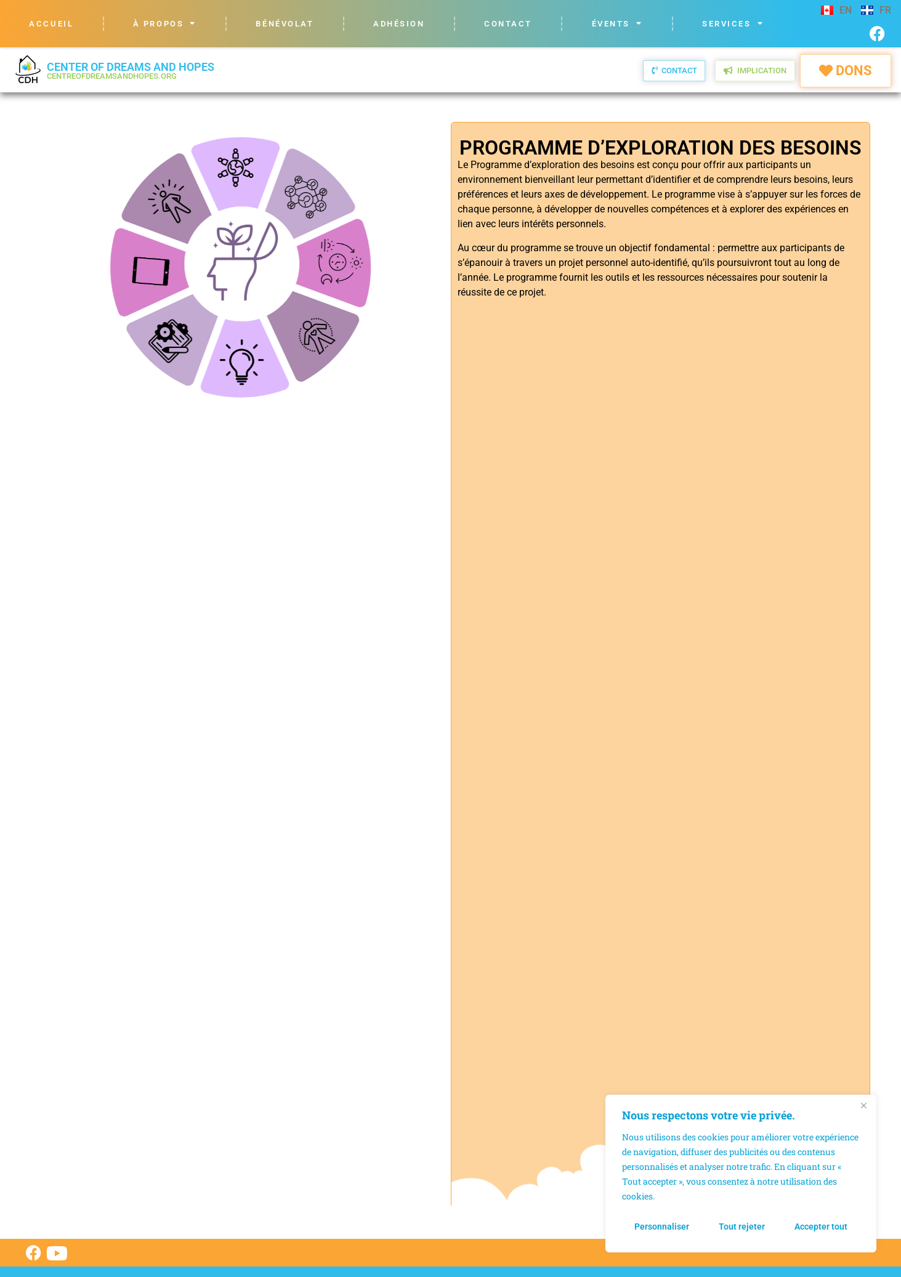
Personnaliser (661, 1226)
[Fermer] (863, 1105)
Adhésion (398, 23)
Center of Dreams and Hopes (130, 70)
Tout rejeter (742, 1226)
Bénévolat (284, 23)
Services (733, 24)
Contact (508, 23)
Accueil (51, 23)
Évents (617, 24)
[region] (740, 1173)
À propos (164, 24)
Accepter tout (820, 1226)
